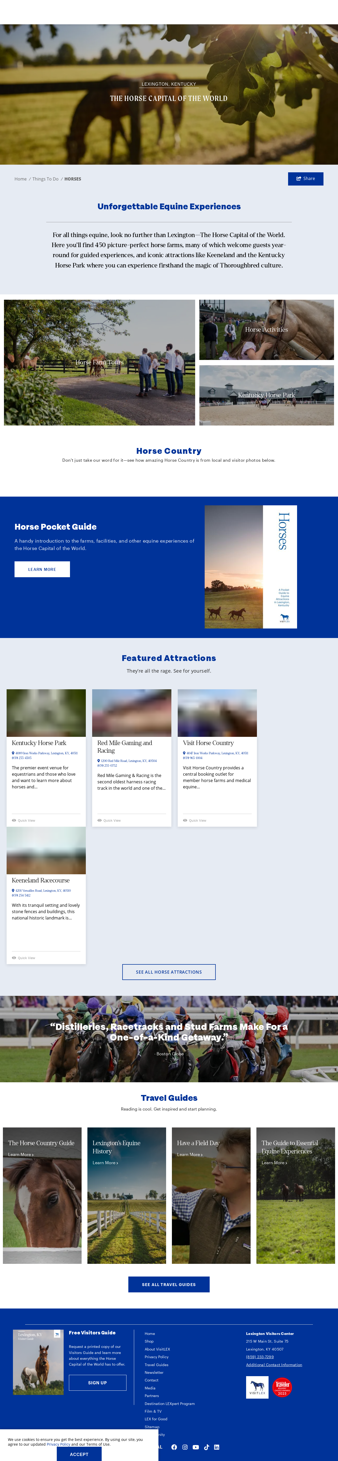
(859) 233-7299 (260, 1356)
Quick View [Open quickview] (23, 820)
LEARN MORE (42, 569)
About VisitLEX (157, 1349)
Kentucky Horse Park (39, 743)
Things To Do (47, 179)
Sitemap (152, 1427)
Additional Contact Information (274, 1364)
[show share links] (305, 178)
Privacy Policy (156, 1356)
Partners (152, 1395)
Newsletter (154, 1372)
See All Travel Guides (169, 1284)
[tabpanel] (42, 1195)
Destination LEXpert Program (170, 1403)
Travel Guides (156, 1364)
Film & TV (153, 1411)
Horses (72, 179)
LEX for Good (156, 1419)
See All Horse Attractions (169, 972)
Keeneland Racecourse (41, 880)
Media (150, 1388)
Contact (151, 1380)
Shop (149, 1341)
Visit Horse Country (208, 743)
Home (22, 179)
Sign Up (97, 1382)
